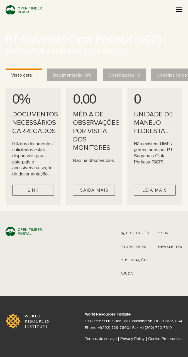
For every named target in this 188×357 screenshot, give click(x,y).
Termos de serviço (101, 338)
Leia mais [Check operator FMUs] (155, 190)
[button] (135, 233)
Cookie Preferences (165, 338)
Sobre (164, 233)
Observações (135, 260)
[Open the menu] (179, 9)
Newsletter (170, 247)
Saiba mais (94, 190)
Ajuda (127, 273)
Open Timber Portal (24, 9)
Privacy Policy (132, 338)
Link (33, 190)
